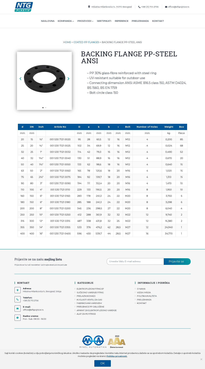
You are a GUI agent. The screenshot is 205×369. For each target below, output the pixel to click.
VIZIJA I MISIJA (144, 292)
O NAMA (141, 289)
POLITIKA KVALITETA (147, 296)
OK (102, 363)
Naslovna (47, 20)
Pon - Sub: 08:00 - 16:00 (34, 319)
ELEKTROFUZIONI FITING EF (90, 289)
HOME (67, 42)
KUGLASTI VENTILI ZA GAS (89, 299)
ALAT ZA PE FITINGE (86, 314)
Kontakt (158, 20)
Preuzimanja (140, 20)
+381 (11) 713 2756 (148, 7)
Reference (121, 20)
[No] (201, 359)
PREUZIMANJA (144, 299)
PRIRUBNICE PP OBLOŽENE (90, 306)
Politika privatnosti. (117, 356)
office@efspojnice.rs (177, 7)
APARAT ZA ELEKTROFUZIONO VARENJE (97, 310)
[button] (20, 79)
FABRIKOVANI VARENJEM (89, 303)
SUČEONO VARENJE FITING (90, 292)
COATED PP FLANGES (86, 42)
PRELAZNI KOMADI (86, 296)
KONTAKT (141, 303)
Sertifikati (104, 20)
